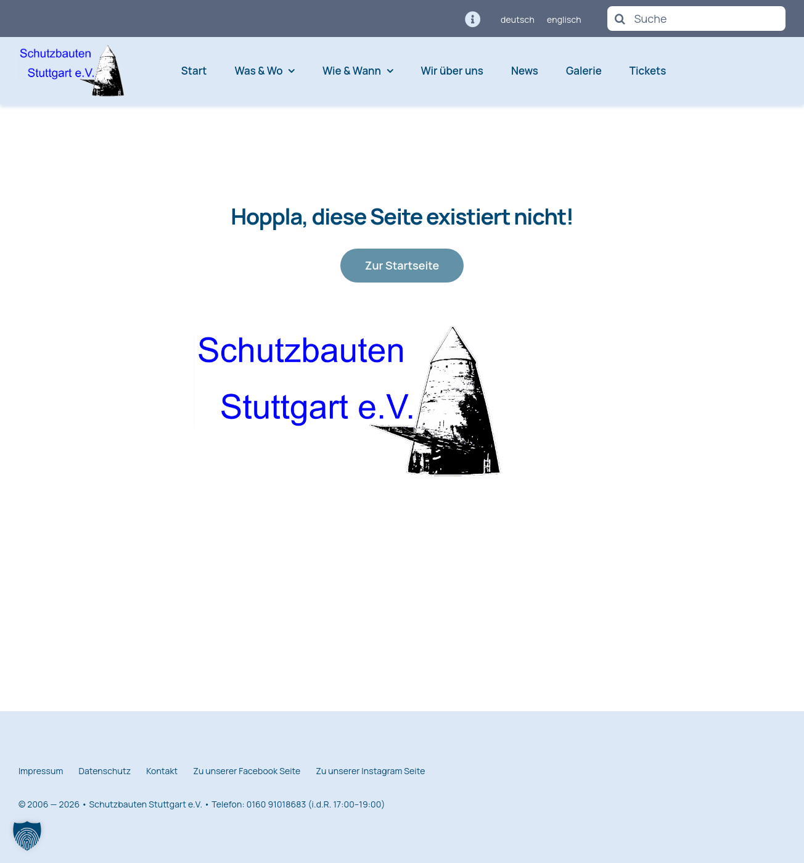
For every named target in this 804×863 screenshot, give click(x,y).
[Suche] (696, 18)
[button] (27, 836)
